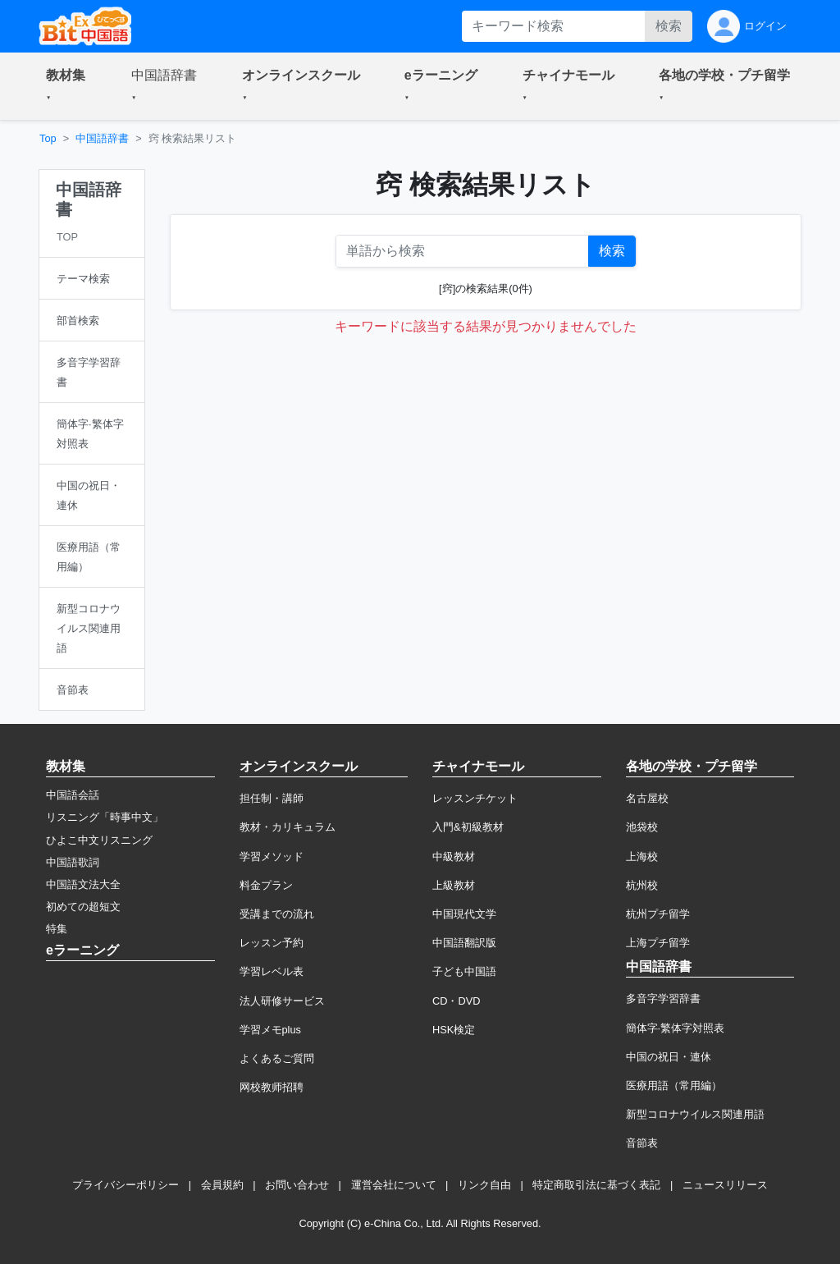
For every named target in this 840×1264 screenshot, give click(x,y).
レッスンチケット (475, 798)
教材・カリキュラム (288, 827)
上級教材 (453, 885)
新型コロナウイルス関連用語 (695, 1114)
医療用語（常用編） (674, 1085)
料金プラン (266, 885)
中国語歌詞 (72, 862)
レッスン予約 (272, 943)
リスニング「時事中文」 (104, 817)
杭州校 (642, 885)
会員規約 (222, 1185)
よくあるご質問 (277, 1058)
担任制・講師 (272, 798)
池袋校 (642, 827)
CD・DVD (456, 1001)
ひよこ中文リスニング (99, 840)
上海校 (642, 856)
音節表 (642, 1143)
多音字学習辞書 (663, 998)
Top (48, 138)
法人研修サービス (282, 1001)
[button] (69, 86)
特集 (56, 929)
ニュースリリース (725, 1185)
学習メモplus (270, 1030)
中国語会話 (72, 795)
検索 (668, 26)
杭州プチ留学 (658, 914)
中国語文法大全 (83, 884)
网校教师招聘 (272, 1087)
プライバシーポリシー (125, 1185)
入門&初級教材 (468, 827)
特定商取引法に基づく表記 (596, 1185)
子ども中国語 (464, 971)
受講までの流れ (277, 914)
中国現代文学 (464, 914)
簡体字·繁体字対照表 (675, 1028)
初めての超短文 (83, 906)
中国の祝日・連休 (668, 1057)
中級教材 (453, 856)
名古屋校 (647, 798)
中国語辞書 (102, 138)
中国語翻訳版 (464, 943)
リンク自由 (484, 1185)
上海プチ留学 (658, 943)
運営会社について (393, 1185)
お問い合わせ (297, 1185)
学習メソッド (272, 856)
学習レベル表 (272, 971)
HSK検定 (453, 1030)
